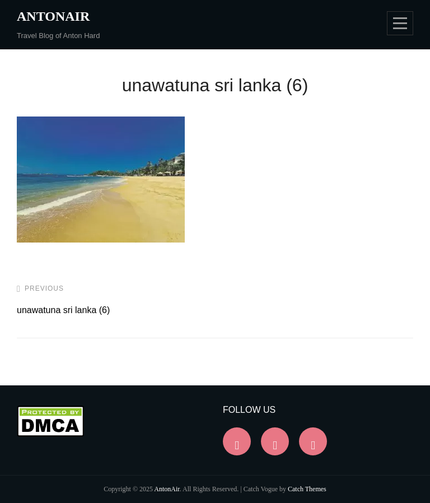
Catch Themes (307, 489)
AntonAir (53, 16)
